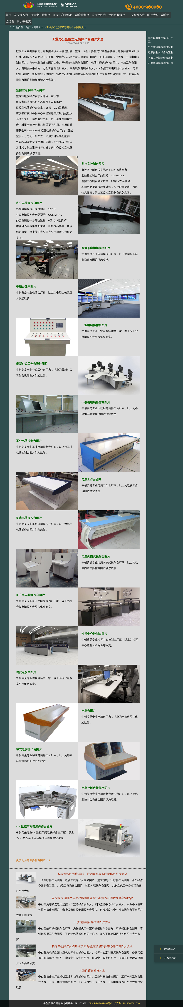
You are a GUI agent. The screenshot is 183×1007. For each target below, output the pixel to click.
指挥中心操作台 (63, 16)
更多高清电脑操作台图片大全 (33, 860)
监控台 (10, 23)
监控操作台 (21, 16)
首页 (8, 16)
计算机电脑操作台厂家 (160, 63)
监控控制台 (99, 16)
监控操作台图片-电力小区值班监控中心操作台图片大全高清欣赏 (92, 898)
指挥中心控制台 (40, 16)
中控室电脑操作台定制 (160, 47)
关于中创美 (24, 23)
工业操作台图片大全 (92, 970)
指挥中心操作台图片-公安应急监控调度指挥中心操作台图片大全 (92, 946)
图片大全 (153, 16)
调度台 (165, 16)
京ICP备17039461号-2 (100, 1003)
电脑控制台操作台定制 (160, 52)
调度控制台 (82, 16)
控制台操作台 (116, 16)
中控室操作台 (136, 16)
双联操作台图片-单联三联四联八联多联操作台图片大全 (92, 873)
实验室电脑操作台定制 (160, 57)
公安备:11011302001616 (127, 1003)
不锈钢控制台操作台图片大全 (92, 922)
